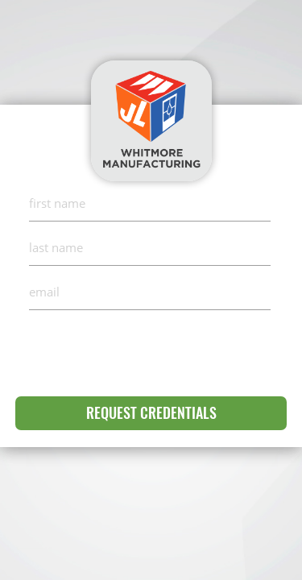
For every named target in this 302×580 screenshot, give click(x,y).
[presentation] (151, 349)
